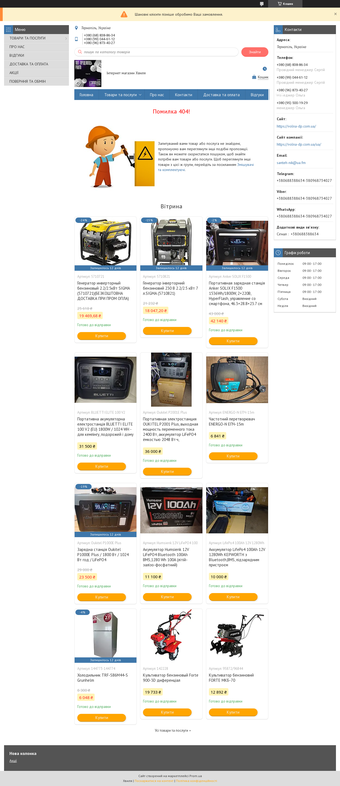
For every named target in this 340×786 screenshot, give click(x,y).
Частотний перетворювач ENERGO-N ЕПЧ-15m (232, 421)
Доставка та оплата (221, 95)
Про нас (157, 95)
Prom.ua (195, 776)
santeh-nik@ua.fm (291, 162)
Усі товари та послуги (171, 730)
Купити (101, 335)
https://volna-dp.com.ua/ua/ (299, 144)
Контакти (183, 95)
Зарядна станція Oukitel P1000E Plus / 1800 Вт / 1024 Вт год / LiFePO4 (103, 554)
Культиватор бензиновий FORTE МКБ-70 (231, 678)
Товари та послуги (120, 95)
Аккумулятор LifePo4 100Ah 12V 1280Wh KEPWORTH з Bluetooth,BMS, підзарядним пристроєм (237, 557)
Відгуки (257, 95)
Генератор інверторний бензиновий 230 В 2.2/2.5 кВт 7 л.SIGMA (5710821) (170, 288)
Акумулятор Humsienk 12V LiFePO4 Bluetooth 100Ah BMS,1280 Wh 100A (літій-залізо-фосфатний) (166, 557)
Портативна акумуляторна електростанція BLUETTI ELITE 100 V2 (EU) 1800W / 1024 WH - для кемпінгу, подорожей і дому (105, 426)
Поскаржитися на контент (154, 781)
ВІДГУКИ (16, 55)
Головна (86, 95)
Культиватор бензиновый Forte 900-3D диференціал (170, 678)
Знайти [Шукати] (255, 52)
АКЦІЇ (13, 72)
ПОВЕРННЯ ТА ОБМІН (27, 81)
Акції (279, 95)
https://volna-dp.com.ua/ (296, 126)
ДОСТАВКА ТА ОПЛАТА (28, 64)
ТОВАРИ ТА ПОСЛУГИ (27, 38)
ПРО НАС (17, 46)
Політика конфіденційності (196, 781)
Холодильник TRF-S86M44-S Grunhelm (102, 678)
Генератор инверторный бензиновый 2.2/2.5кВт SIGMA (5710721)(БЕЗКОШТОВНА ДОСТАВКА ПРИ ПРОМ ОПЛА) (103, 290)
